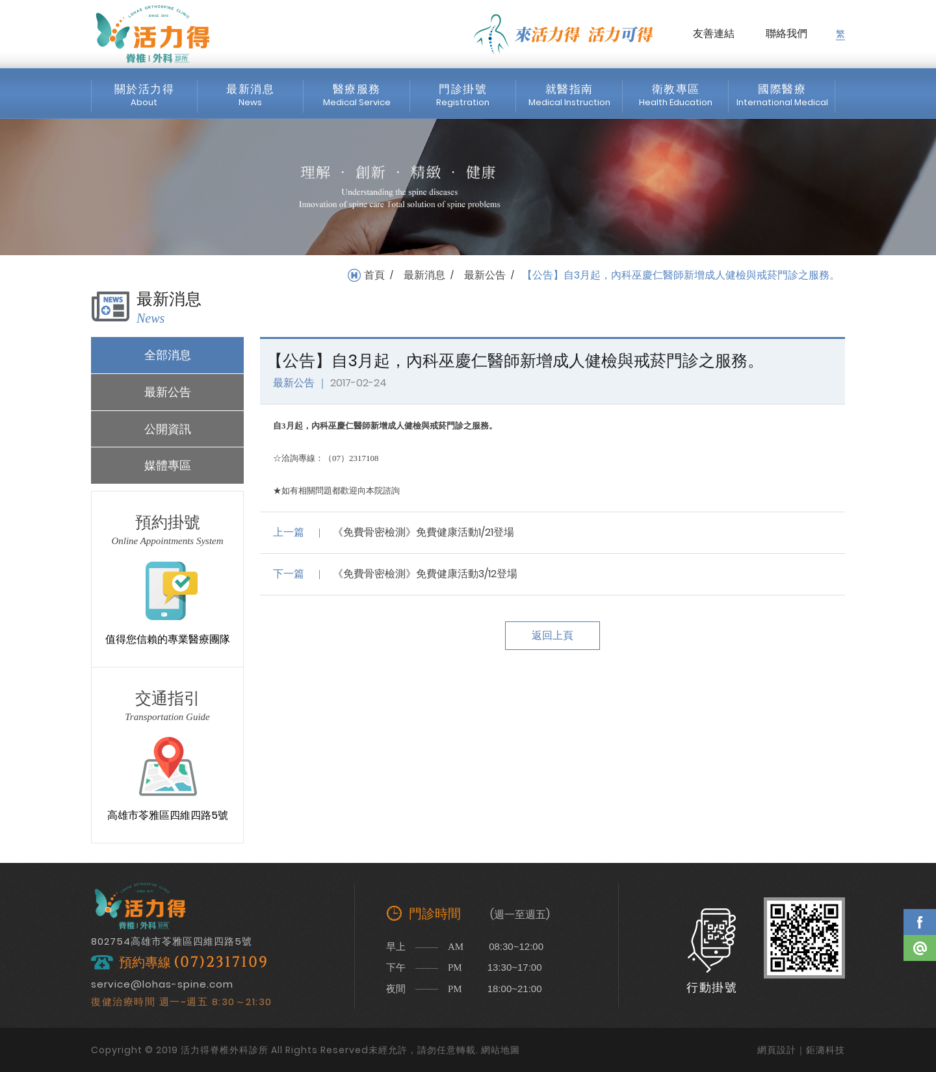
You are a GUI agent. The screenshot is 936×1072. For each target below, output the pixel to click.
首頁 (374, 275)
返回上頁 (552, 635)
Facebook (920, 922)
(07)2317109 (221, 962)
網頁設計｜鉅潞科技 (801, 1049)
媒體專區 (167, 465)
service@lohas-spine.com (162, 984)
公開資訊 (167, 429)
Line (920, 948)
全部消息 (167, 355)
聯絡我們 (786, 33)
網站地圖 (500, 1049)
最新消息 (424, 275)
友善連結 (713, 33)
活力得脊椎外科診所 (152, 34)
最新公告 (485, 275)
